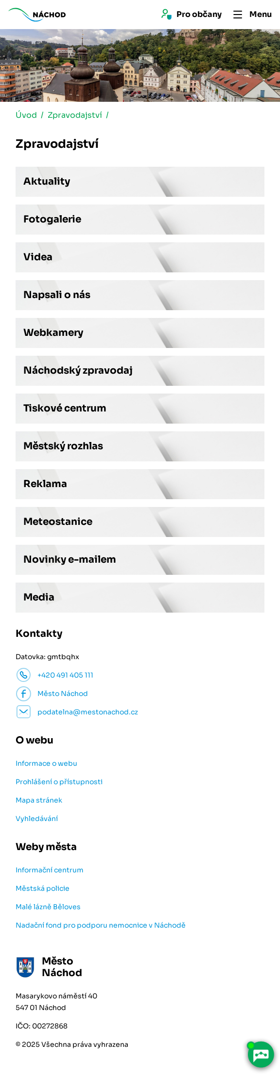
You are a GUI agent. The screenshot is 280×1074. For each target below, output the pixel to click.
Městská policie (43, 888)
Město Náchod (62, 693)
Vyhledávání (37, 818)
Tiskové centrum (64, 408)
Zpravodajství (75, 115)
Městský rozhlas (63, 446)
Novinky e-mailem (69, 559)
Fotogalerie (52, 219)
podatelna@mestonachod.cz (87, 712)
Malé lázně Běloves (48, 906)
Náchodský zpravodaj (78, 370)
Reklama (45, 484)
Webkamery (53, 333)
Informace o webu (46, 763)
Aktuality (46, 181)
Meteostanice (57, 522)
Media (38, 597)
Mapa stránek (39, 800)
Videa (37, 257)
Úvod (26, 115)
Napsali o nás (56, 295)
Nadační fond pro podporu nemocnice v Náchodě (101, 925)
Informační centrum (50, 870)
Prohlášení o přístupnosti (59, 781)
